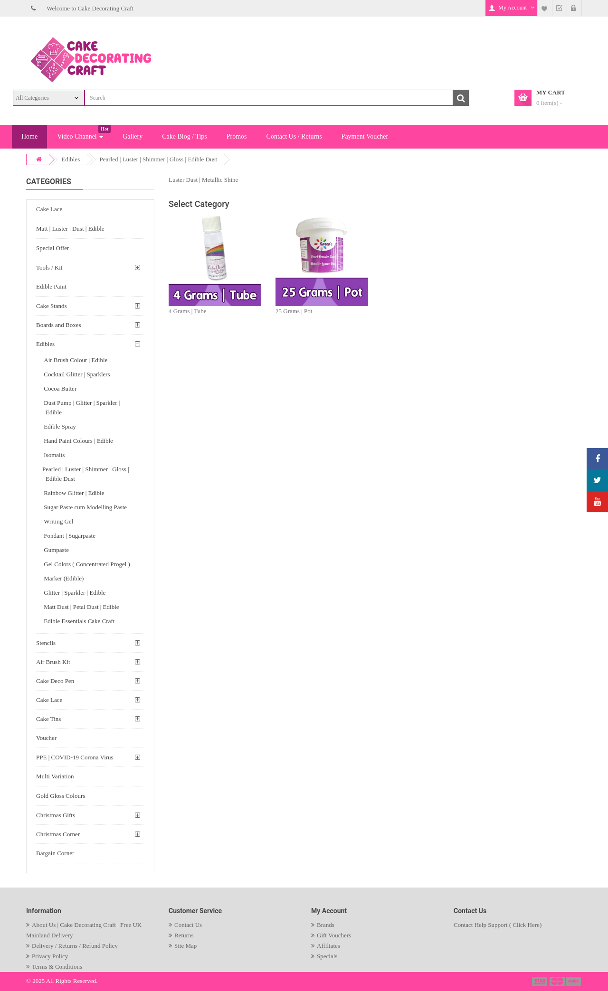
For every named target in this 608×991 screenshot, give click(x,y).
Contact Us (188, 924)
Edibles (70, 159)
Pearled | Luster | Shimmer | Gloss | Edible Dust (159, 159)
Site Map (185, 945)
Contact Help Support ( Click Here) (498, 924)
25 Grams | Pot (294, 311)
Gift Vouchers (334, 935)
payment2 (557, 981)
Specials (327, 956)
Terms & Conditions (57, 966)
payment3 (573, 981)
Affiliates (328, 945)
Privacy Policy (50, 956)
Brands (325, 924)
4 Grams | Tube (188, 311)
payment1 (540, 981)
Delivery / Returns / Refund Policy (75, 945)
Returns (183, 935)
